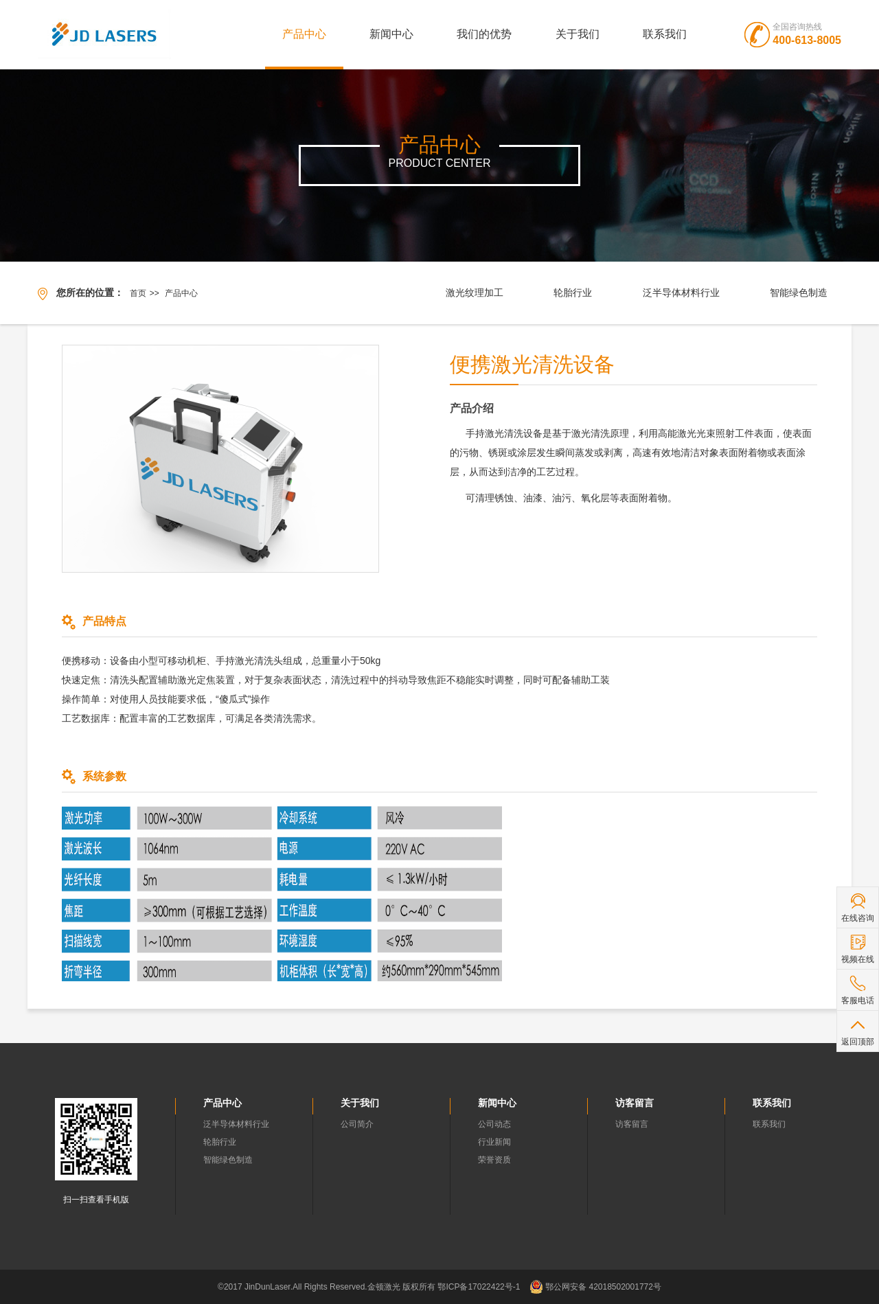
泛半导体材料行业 (681, 292)
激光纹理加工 (474, 292)
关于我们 (578, 34)
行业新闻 (494, 1142)
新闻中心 (391, 34)
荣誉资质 (494, 1160)
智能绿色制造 (798, 292)
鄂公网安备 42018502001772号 (595, 1287)
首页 (138, 293)
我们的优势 (484, 34)
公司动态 (494, 1124)
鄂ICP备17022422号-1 (478, 1287)
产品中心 (304, 34)
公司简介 (357, 1124)
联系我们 (665, 34)
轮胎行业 (572, 292)
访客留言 (631, 1124)
